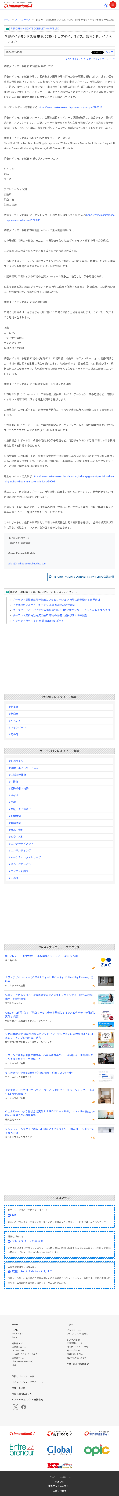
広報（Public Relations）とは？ (32, 1271)
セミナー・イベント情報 (77, 1347)
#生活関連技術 (17, 774)
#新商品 (13, 713)
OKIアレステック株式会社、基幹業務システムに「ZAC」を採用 (41, 956)
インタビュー (18, 1350)
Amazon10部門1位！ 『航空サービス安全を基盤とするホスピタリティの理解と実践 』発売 (50, 1014)
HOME (15, 1324)
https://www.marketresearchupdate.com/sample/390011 (70, 107)
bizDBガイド (17, 1334)
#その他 (13, 734)
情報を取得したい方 (22, 1394)
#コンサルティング (75, 59)
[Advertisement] (59, 653)
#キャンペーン (17, 727)
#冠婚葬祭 (15, 816)
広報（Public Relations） (23, 1361)
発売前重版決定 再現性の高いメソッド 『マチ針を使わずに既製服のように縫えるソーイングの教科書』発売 (49, 1035)
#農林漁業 (15, 823)
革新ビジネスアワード (23, 1376)
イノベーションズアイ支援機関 (27, 1399)
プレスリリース (22, 19)
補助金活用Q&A (73, 1350)
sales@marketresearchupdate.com (27, 563)
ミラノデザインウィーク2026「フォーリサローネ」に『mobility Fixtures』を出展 (49, 979)
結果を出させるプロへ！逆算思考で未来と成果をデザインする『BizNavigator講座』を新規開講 (49, 997)
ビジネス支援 (73, 1340)
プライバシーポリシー (59, 1477)
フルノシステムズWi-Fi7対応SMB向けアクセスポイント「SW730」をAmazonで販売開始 (49, 1131)
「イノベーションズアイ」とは (27, 1382)
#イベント (15, 720)
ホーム (7, 19)
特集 (14, 1365)
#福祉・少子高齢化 (20, 809)
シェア (109, 52)
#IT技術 (13, 781)
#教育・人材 (16, 836)
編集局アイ (17, 1343)
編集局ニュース (19, 1347)
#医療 (12, 802)
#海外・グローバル (20, 864)
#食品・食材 (16, 829)
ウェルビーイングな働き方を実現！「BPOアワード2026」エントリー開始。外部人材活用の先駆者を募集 (50, 1113)
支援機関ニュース (74, 1343)
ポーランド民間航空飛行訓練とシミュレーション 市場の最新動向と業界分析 (56, 599)
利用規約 (59, 1482)
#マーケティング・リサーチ (101, 59)
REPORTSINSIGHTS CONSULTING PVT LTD (35, 28)
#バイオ (13, 795)
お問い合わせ (59, 1491)
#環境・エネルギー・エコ (24, 767)
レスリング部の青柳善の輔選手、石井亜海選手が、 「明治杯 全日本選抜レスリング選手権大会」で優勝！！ (49, 1057)
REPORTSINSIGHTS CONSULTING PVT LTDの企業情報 (83, 576)
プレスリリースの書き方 (27, 1241)
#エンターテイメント (21, 843)
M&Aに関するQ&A (75, 1354)
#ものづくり (16, 761)
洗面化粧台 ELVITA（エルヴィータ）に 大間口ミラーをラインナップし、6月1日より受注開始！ (49, 1092)
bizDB (16, 1215)
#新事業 (13, 706)
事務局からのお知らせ (59, 1486)
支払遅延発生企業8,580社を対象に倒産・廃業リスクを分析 (38, 1072)
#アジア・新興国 (18, 871)
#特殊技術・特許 (19, 788)
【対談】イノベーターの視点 (24, 1354)
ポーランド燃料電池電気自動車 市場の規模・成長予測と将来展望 (50, 615)
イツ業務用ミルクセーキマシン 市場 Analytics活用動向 (44, 605)
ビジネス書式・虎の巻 (76, 1358)
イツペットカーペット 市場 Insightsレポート (38, 620)
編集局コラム (18, 1358)
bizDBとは (16, 1337)
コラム (69, 1324)
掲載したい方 (18, 1388)
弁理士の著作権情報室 (77, 1364)
